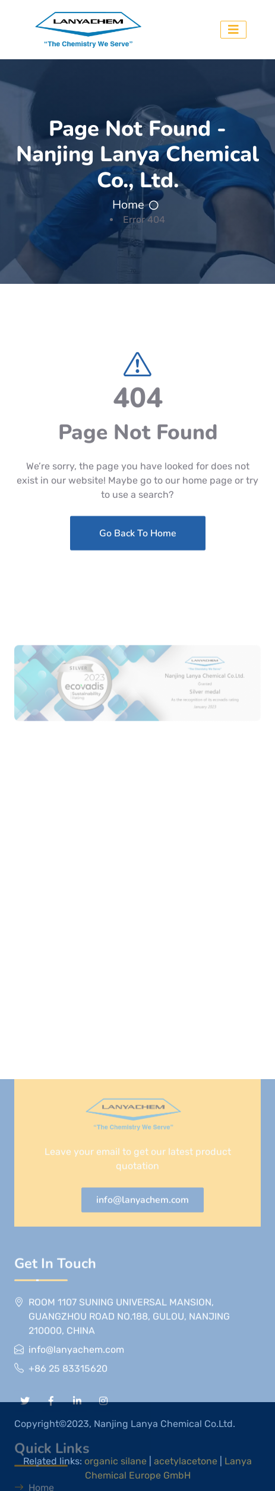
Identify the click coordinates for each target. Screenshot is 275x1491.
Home (128, 205)
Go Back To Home (137, 557)
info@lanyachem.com (142, 1362)
